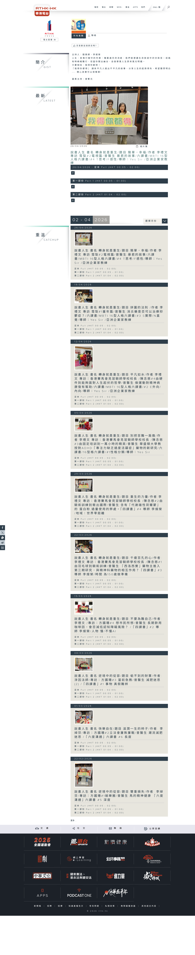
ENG (155, 7)
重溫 (126, 8)
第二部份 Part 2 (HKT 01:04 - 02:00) (99, 276)
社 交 (81, 828)
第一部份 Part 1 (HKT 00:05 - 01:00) (99, 272)
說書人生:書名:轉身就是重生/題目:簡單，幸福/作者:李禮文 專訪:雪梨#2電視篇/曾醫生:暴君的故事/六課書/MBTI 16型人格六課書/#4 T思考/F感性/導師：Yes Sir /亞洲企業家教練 (119, 158)
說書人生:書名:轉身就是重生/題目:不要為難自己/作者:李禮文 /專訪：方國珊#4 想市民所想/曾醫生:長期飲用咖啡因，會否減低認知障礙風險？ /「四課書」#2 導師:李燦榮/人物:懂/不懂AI (118, 625)
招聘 (50, 906)
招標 (61, 906)
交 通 (45, 828)
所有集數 (78, 36)
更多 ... (74, 820)
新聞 (110, 8)
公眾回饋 (155, 829)
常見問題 (94, 906)
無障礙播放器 (129, 906)
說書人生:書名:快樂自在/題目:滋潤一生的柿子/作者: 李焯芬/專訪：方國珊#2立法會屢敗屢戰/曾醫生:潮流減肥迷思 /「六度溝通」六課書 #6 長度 (118, 733)
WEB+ (118, 8)
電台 (103, 8)
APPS (134, 8)
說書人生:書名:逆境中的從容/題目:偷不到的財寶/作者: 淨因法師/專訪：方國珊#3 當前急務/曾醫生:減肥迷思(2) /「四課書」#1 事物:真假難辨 (118, 680)
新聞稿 (38, 906)
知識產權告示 (77, 906)
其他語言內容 (150, 906)
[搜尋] (169, 6)
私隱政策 (110, 906)
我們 (142, 8)
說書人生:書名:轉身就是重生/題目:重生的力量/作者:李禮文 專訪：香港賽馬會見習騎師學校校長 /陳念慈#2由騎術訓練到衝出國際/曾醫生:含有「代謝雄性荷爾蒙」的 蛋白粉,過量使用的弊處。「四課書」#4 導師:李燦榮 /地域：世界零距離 (118, 505)
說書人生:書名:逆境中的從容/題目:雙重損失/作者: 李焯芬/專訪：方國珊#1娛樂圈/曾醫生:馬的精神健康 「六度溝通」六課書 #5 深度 (119, 796)
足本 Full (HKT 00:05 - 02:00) (95, 269)
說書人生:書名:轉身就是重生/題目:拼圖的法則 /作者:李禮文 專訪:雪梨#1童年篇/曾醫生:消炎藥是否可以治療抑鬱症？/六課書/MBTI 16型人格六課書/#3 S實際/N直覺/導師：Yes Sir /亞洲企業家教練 (118, 314)
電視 (95, 8)
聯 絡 (118, 828)
